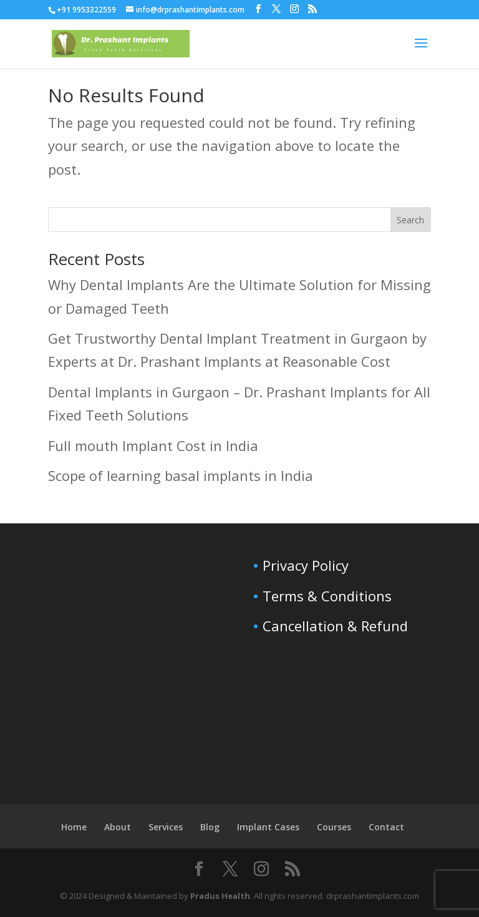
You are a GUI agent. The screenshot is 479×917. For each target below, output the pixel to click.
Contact (386, 827)
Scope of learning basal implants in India (180, 475)
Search (410, 220)
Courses (334, 827)
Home (74, 827)
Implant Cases (268, 827)
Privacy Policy (306, 565)
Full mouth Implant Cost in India (153, 445)
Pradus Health (220, 895)
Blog (210, 827)
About (117, 827)
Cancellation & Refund (335, 625)
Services (165, 827)
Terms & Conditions (327, 595)
